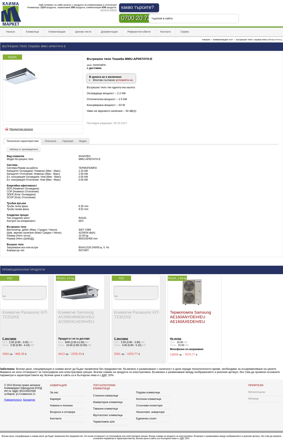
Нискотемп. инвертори (150, 412)
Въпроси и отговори (62, 412)
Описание (50, 141)
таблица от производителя (23, 149)
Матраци (253, 398)
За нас (54, 392)
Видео (83, 141)
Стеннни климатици (105, 395)
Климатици (32, 31)
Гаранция (67, 141)
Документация (109, 31)
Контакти (165, 31)
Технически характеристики (23, 141)
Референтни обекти (139, 31)
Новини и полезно (61, 405)
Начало (10, 31)
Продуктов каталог (21, 129)
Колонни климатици (148, 398)
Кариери (55, 398)
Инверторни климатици (107, 402)
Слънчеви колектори (149, 405)
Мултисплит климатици (107, 415)
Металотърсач (256, 392)
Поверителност (13, 399)
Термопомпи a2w (104, 421)
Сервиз (184, 31)
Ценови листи (83, 31)
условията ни (124, 80)
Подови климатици (148, 392)
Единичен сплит (146, 418)
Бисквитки (29, 399)
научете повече (108, 10)
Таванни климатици (105, 408)
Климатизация (57, 31)
